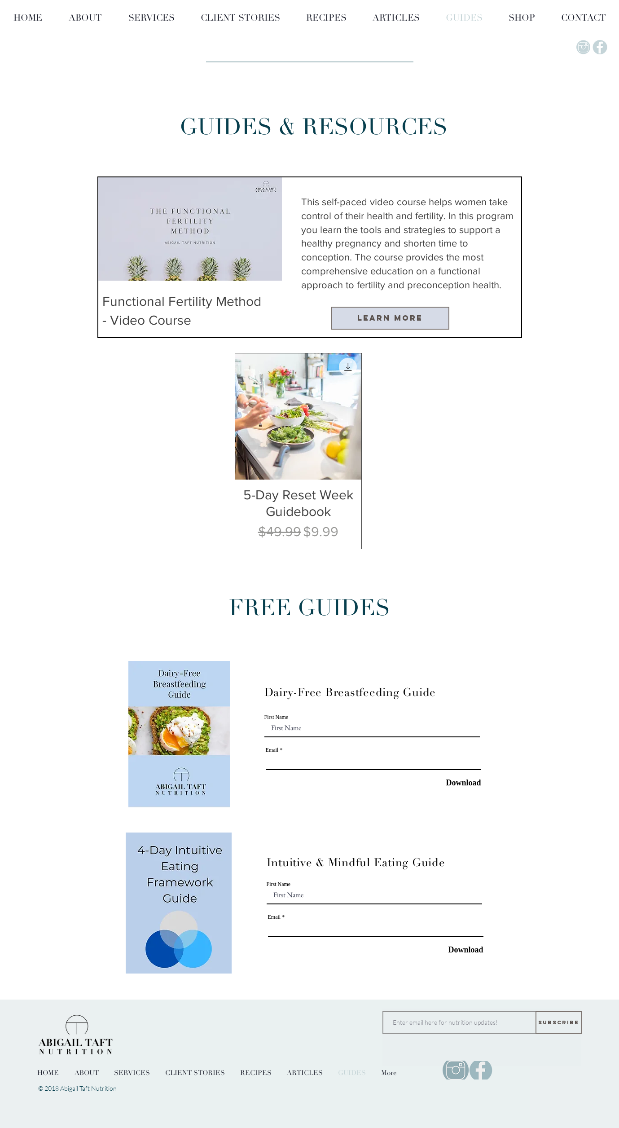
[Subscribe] (559, 1022)
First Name (276, 717)
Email (272, 750)
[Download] (458, 782)
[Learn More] (390, 318)
